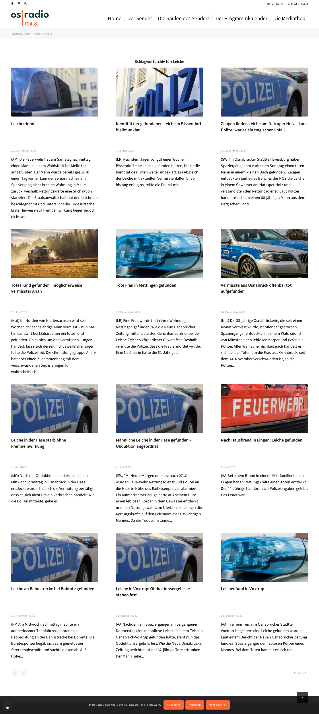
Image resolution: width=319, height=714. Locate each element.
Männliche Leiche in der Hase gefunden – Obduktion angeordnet (154, 443)
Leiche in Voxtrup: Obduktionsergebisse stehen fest (153, 592)
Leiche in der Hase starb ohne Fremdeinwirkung (38, 443)
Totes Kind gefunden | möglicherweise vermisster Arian (46, 288)
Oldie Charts (275, 4)
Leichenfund (22, 124)
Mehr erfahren (218, 705)
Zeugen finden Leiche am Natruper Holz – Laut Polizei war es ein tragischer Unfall (264, 127)
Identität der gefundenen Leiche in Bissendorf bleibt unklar (158, 127)
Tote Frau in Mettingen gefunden (146, 285)
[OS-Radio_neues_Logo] (30, 18)
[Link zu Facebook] (12, 3)
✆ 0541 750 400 (298, 4)
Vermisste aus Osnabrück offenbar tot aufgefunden (256, 288)
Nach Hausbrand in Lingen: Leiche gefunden (261, 440)
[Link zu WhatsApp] (25, 3)
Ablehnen (195, 705)
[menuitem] (275, 4)
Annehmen (174, 705)
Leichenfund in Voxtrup (242, 589)
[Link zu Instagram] (19, 3)
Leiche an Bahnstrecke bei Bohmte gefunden (52, 589)
